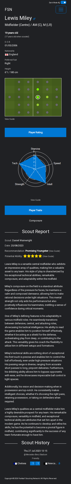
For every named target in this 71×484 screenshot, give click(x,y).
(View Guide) (54, 251)
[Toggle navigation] (61, 9)
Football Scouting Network (29, 478)
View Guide (10, 119)
